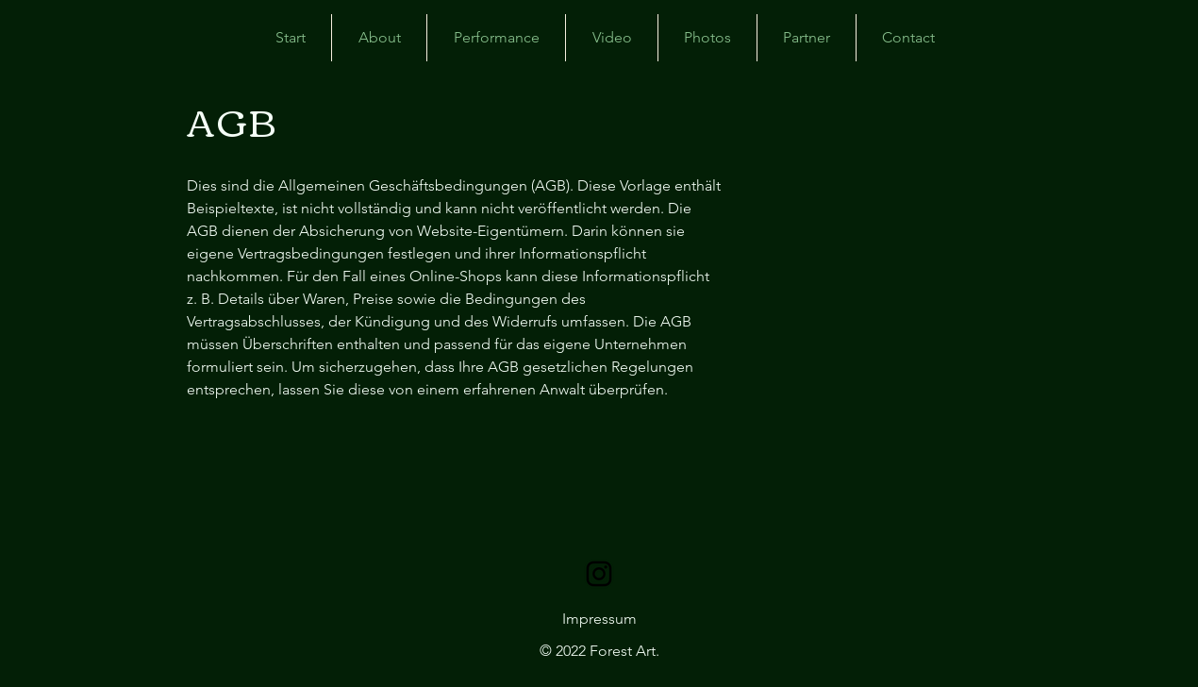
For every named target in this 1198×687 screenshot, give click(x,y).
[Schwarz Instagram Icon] (599, 574)
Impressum (599, 619)
